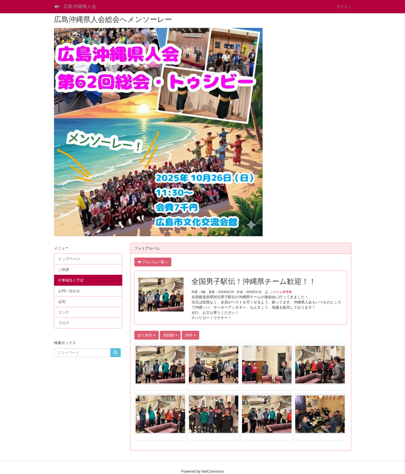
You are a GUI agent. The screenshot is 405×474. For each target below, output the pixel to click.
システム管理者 (278, 292)
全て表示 (146, 335)
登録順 (170, 335)
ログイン (344, 6)
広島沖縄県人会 (79, 6)
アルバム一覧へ (153, 262)
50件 (190, 335)
